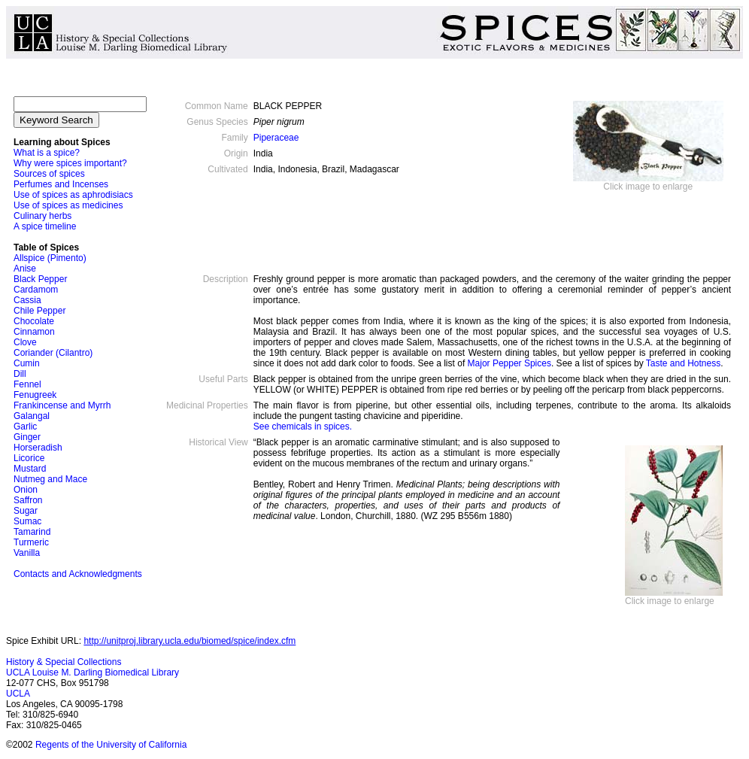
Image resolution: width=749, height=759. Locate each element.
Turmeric (31, 542)
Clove (25, 342)
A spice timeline (45, 226)
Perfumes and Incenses (62, 184)
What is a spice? (47, 152)
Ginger (27, 437)
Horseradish (38, 447)
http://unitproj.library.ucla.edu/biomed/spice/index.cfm (189, 641)
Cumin (27, 363)
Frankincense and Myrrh (62, 405)
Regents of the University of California (110, 744)
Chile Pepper (39, 310)
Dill (20, 374)
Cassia (27, 300)
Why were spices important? (70, 163)
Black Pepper (40, 279)
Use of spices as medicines (68, 205)
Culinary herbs (42, 216)
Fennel (27, 384)
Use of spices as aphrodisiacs (73, 195)
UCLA (18, 693)
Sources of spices (49, 173)
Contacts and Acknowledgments (78, 574)
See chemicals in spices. (302, 426)
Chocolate (34, 321)
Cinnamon (34, 331)
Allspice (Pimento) (50, 258)
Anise (25, 268)
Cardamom (36, 289)
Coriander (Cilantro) (53, 353)
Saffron (28, 500)
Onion (26, 489)
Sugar (26, 510)
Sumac (27, 521)
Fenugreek (35, 395)
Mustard (30, 468)
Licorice (29, 458)
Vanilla (27, 553)
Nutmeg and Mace (50, 479)
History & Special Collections (63, 662)
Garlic (25, 426)
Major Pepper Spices (509, 363)
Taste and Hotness (683, 363)
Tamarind (32, 532)
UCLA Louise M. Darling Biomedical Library (92, 672)
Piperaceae (276, 137)
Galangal (32, 416)
